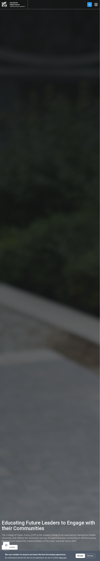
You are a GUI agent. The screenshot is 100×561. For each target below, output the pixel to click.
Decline (90, 556)
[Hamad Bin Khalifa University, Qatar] (5, 4)
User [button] (89, 4)
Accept (80, 556)
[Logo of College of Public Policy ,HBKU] (17, 4)
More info (63, 558)
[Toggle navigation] (96, 4)
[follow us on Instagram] (6, 545)
